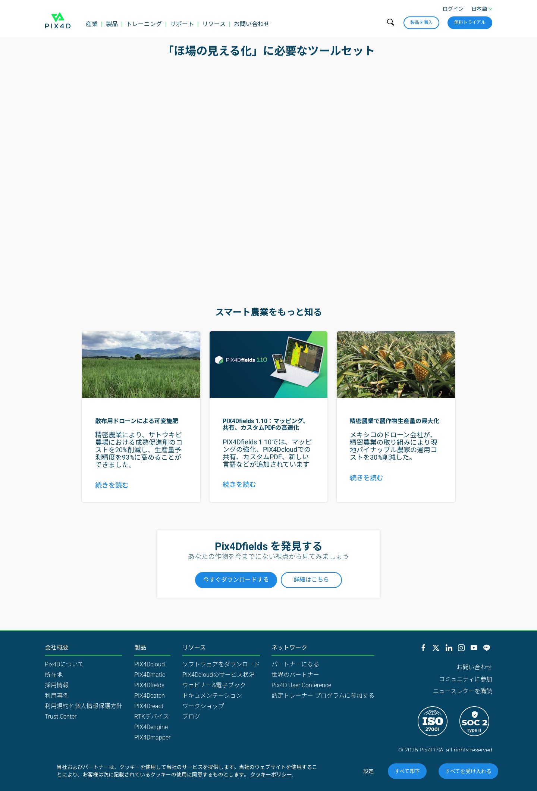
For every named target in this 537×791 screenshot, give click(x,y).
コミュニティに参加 (465, 679)
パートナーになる (295, 664)
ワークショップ (203, 706)
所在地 (54, 674)
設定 (368, 771)
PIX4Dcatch (149, 695)
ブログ (191, 716)
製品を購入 (421, 22)
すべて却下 (407, 771)
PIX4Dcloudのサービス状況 (218, 674)
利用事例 (57, 695)
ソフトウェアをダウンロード (221, 664)
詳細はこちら (311, 579)
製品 (112, 24)
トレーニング (144, 24)
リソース (214, 24)
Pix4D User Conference (301, 685)
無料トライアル (470, 22)
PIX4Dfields (149, 685)
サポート (182, 24)
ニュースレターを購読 (462, 691)
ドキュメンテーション (212, 695)
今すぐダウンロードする (236, 579)
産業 (92, 24)
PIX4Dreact (148, 706)
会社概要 (57, 647)
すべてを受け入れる (468, 771)
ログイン (453, 9)
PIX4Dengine (151, 727)
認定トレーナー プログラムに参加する (322, 695)
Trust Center (60, 716)
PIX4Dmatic (149, 674)
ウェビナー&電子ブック (214, 685)
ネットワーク (289, 647)
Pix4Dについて (64, 664)
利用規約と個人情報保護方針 (83, 706)
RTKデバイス (151, 716)
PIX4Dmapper (152, 737)
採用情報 (57, 685)
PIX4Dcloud (149, 664)
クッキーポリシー (271, 775)
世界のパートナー (295, 674)
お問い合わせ (252, 24)
